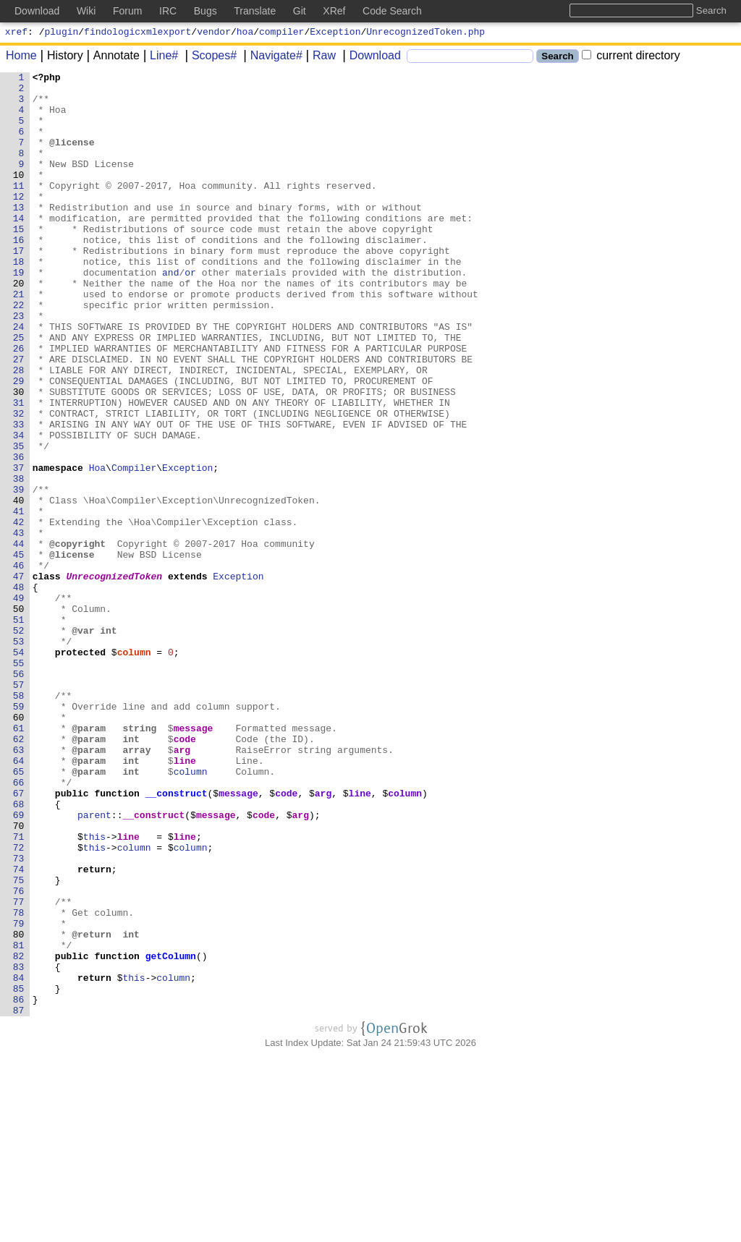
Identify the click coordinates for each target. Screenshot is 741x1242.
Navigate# (271, 57)
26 (19, 404)
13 (19, 235)
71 (19, 990)
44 (19, 638)
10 (19, 196)
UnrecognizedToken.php (425, 33)
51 (19, 729)
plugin (62, 33)
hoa (245, 33)
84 (19, 1159)
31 (19, 469)
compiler (281, 33)
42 (19, 612)
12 (19, 222)
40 (19, 586)
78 (19, 1081)
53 (19, 755)
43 (19, 625)
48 (19, 690)
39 (19, 573)
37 (19, 547)
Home (21, 57)
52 (19, 742)
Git (299, 11)
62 (19, 873)
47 (19, 677)
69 (19, 964)
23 (19, 365)
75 (19, 1042)
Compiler (134, 547)
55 (19, 781)
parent (95, 964)
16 (19, 274)
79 (19, 1094)
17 (19, 287)
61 (19, 860)
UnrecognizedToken (115, 677)
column (134, 768)
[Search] (470, 58)
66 (19, 925)
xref (16, 33)
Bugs (205, 11)
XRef (334, 11)
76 (19, 1055)
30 (19, 456)
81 (19, 1120)
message (193, 860)
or (191, 313)
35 (19, 521)
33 (19, 495)
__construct (176, 938)
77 (19, 1068)
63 (19, 886)
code (185, 873)
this (94, 990)
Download (370, 57)
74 (19, 1029)
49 (19, 703)
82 (19, 1133)
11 (19, 209)
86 (19, 1185)
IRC (168, 11)
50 (19, 716)
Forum (127, 11)
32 (19, 482)
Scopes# (209, 57)
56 (19, 794)
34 (19, 508)
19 (19, 313)
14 (19, 248)
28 (19, 430)
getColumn (170, 1133)
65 (19, 912)
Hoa (97, 547)
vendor (214, 33)
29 (19, 443)
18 (19, 300)
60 (19, 847)
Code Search (392, 11)
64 (19, 899)
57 (19, 807)
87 (19, 1198)
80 (19, 1107)
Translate (255, 11)
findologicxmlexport (137, 33)
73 (19, 1016)
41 (19, 599)
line (185, 899)
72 (19, 1003)
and (171, 313)
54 (19, 768)
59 (19, 834)
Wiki (86, 11)
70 (19, 977)
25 (19, 391)
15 (19, 261)
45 (19, 651)
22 (19, 352)
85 (19, 1172)
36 (19, 534)
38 (19, 560)
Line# (159, 57)
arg (182, 886)
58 (19, 821)
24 (19, 378)
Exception (335, 33)
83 (19, 1146)
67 (19, 938)
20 (19, 326)
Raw (319, 57)
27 (19, 417)
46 (19, 664)
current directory (631, 57)
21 (19, 339)
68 (19, 951)
